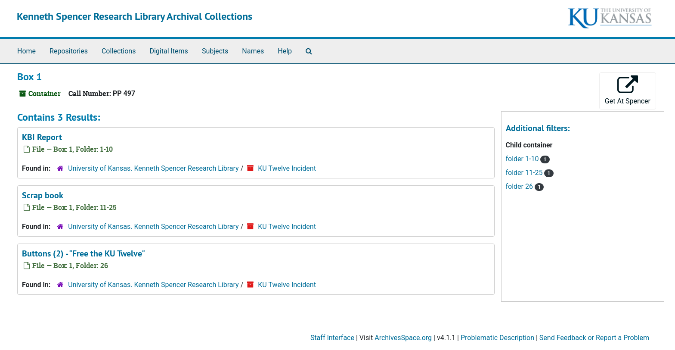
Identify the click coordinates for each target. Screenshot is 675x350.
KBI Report (42, 137)
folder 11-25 (525, 173)
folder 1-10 (523, 159)
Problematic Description (497, 338)
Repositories (69, 51)
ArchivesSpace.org (403, 338)
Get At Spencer (627, 90)
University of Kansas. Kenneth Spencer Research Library (153, 168)
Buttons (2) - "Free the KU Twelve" (83, 253)
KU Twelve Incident (287, 168)
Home (26, 51)
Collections (119, 51)
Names (253, 51)
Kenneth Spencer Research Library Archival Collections (134, 16)
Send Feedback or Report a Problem (594, 338)
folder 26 (520, 186)
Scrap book (42, 195)
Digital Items (168, 51)
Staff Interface (332, 338)
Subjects (215, 51)
